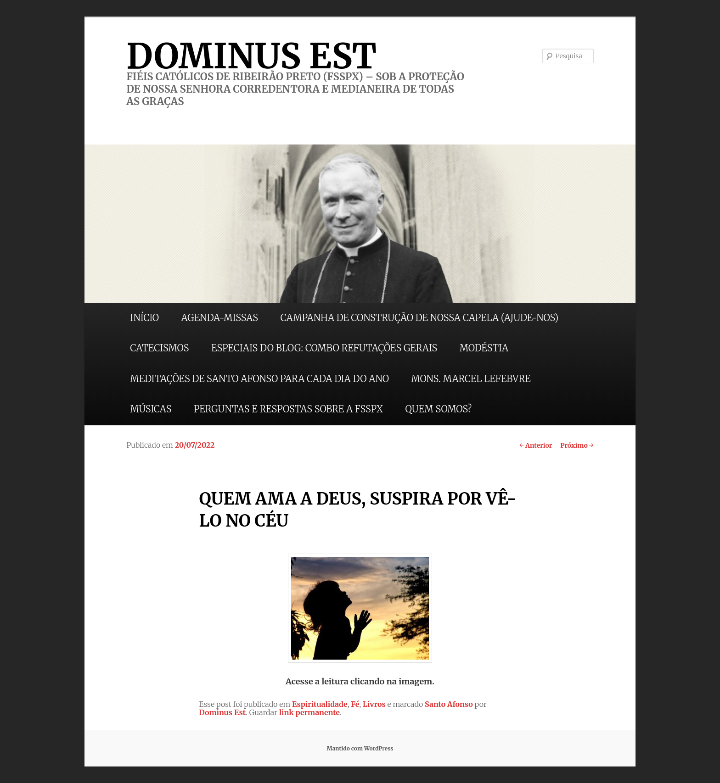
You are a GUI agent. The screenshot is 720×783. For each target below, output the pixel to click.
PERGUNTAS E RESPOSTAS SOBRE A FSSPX (288, 409)
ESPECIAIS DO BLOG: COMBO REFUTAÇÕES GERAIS (324, 348)
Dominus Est (222, 712)
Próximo (577, 445)
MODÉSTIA (484, 348)
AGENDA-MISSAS (219, 317)
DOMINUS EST (251, 56)
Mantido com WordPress (359, 748)
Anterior (535, 445)
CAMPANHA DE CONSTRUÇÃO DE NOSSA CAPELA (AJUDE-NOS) (420, 317)
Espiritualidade (320, 704)
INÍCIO (144, 317)
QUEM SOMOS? (438, 409)
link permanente (309, 712)
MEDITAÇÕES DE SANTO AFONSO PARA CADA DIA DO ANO (259, 378)
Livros (374, 704)
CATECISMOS (159, 348)
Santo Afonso (449, 704)
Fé (355, 704)
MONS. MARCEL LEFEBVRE (470, 378)
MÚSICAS (150, 409)
